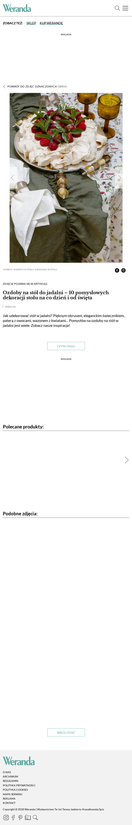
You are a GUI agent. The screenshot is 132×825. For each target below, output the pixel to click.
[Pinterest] (20, 818)
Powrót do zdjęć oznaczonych (37, 86)
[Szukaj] (117, 8)
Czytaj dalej (66, 346)
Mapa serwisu (12, 794)
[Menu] (125, 8)
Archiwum (10, 776)
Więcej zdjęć (66, 732)
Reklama (9, 798)
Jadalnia (10, 306)
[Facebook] (13, 818)
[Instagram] (6, 818)
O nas (7, 772)
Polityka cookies (15, 789)
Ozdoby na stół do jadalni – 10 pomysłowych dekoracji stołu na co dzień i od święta (56, 295)
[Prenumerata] (28, 818)
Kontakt (9, 803)
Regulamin (10, 781)
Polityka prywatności (19, 785)
